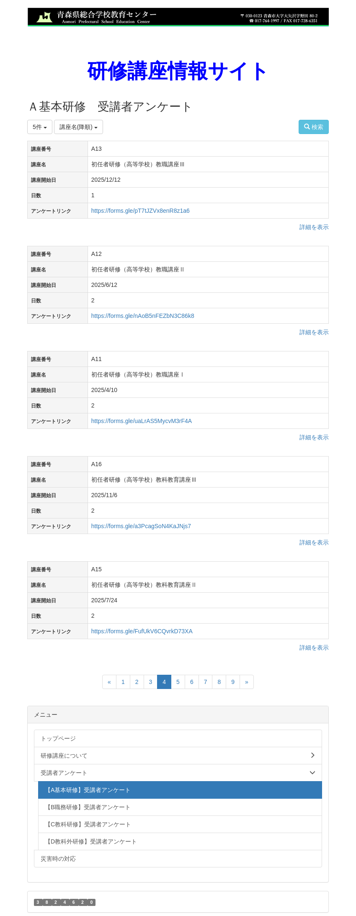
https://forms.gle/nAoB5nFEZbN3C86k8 (142, 315)
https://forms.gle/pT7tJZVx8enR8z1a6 (140, 210)
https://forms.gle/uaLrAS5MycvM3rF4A (141, 421)
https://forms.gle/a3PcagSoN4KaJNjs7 (141, 526)
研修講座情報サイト (178, 71)
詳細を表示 (314, 227)
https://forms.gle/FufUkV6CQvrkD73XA (142, 631)
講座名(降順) (78, 127)
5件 (40, 127)
